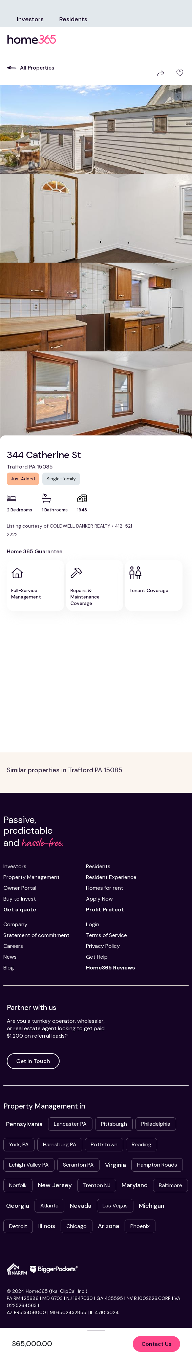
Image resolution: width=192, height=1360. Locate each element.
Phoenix (140, 1226)
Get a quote (19, 909)
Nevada (80, 1206)
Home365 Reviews (110, 967)
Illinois (46, 1226)
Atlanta (49, 1205)
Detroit (18, 1226)
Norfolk (18, 1185)
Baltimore (170, 1185)
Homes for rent (104, 887)
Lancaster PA (70, 1123)
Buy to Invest (19, 898)
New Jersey (55, 1185)
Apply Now (99, 898)
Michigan (151, 1206)
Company (15, 924)
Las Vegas (115, 1205)
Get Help (97, 956)
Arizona (108, 1226)
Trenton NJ (96, 1185)
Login (92, 924)
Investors (30, 19)
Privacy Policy (103, 946)
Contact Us (156, 1344)
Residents (73, 19)
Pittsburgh (114, 1123)
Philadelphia (155, 1123)
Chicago (76, 1226)
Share (160, 73)
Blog (8, 967)
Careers (13, 946)
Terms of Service (106, 935)
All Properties (30, 68)
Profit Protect (105, 909)
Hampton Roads (157, 1164)
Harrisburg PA (60, 1144)
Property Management (31, 877)
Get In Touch (33, 1061)
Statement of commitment (36, 935)
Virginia (115, 1165)
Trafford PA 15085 (30, 466)
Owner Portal (19, 887)
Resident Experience (111, 877)
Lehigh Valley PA (29, 1164)
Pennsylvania (24, 1124)
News (10, 956)
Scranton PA (78, 1164)
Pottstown (104, 1144)
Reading (141, 1144)
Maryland (135, 1185)
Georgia (17, 1206)
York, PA (19, 1144)
